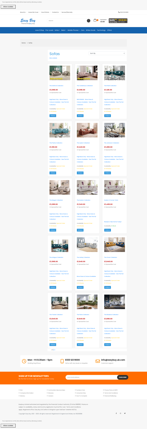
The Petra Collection (83, 314)
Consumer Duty (81, 393)
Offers (109, 30)
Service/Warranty (67, 12)
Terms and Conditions (111, 393)
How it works (45, 12)
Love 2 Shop (39, 30)
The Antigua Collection (56, 257)
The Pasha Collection (56, 143)
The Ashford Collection (56, 86)
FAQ (21, 390)
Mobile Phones (73, 30)
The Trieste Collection (56, 314)
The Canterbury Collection (85, 86)
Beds (63, 30)
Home (24, 43)
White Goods (90, 30)
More (52, 116)
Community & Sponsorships (56, 390)
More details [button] (53, 58)
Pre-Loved (49, 30)
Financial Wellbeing (110, 396)
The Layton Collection (83, 143)
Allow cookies (8, 7)
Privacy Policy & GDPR (110, 390)
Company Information (26, 393)
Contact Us (55, 12)
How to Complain (81, 396)
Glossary (51, 393)
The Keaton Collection (83, 200)
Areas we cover (33, 12)
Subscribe (122, 377)
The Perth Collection (110, 86)
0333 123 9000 (123, 12)
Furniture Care (80, 390)
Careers (50, 396)
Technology (101, 30)
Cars (82, 30)
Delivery (22, 396)
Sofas (57, 30)
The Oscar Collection (110, 257)
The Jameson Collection (111, 143)
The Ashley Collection (83, 257)
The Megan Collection (56, 200)
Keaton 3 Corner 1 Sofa (111, 200)
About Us (23, 12)
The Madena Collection (111, 314)
